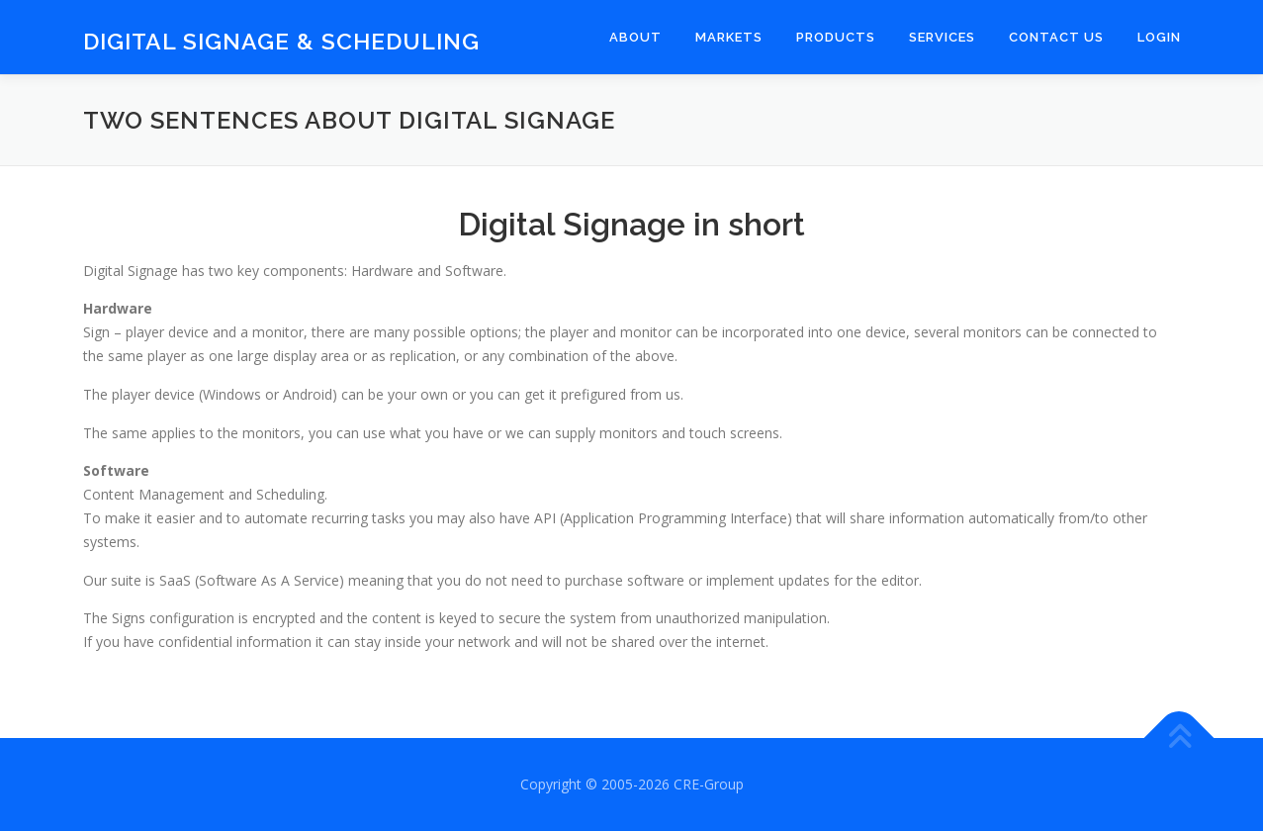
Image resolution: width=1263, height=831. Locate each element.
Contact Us (1056, 37)
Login (1159, 37)
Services (942, 37)
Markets (729, 37)
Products (835, 37)
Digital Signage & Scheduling (281, 40)
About (635, 37)
